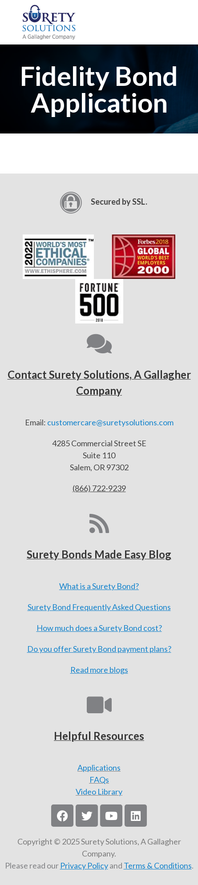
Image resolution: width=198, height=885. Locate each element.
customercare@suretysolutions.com (110, 422)
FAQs (99, 779)
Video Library (99, 791)
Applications (99, 767)
